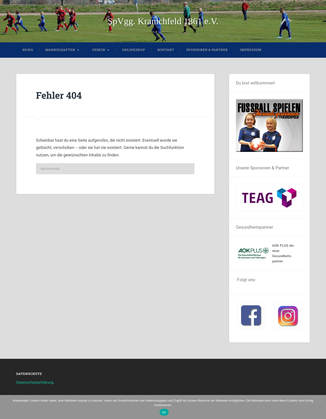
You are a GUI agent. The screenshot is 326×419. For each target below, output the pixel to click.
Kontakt (165, 50)
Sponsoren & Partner (207, 50)
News (27, 50)
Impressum (250, 50)
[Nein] (320, 407)
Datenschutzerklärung (35, 382)
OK (164, 412)
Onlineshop (133, 50)
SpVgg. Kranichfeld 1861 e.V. (163, 21)
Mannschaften (60, 50)
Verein (98, 50)
